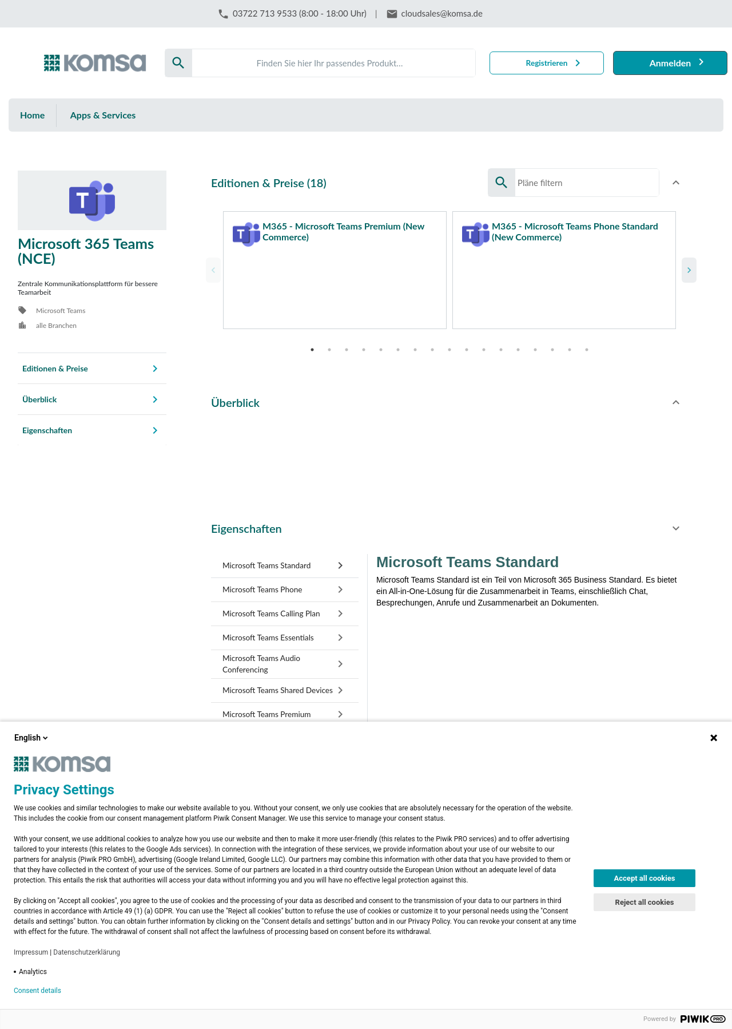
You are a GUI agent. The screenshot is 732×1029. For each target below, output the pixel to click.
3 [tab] (346, 344)
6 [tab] (398, 344)
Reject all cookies (644, 902)
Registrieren (547, 63)
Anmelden (670, 62)
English (32, 737)
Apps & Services (103, 114)
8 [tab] (432, 344)
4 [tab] (363, 344)
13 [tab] (518, 344)
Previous (211, 267)
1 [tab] (312, 344)
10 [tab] (466, 344)
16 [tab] (569, 344)
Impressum (31, 952)
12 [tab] (501, 344)
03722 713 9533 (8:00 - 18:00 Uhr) (300, 13)
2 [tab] (329, 344)
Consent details (37, 991)
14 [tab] (535, 344)
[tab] (285, 560)
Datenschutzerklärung (86, 952)
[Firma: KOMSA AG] (94, 63)
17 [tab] (586, 344)
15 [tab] (552, 344)
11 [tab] (484, 344)
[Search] (333, 63)
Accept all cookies (644, 878)
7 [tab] (415, 344)
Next (687, 267)
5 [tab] (381, 344)
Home (32, 114)
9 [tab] (449, 344)
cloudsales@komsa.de (442, 13)
